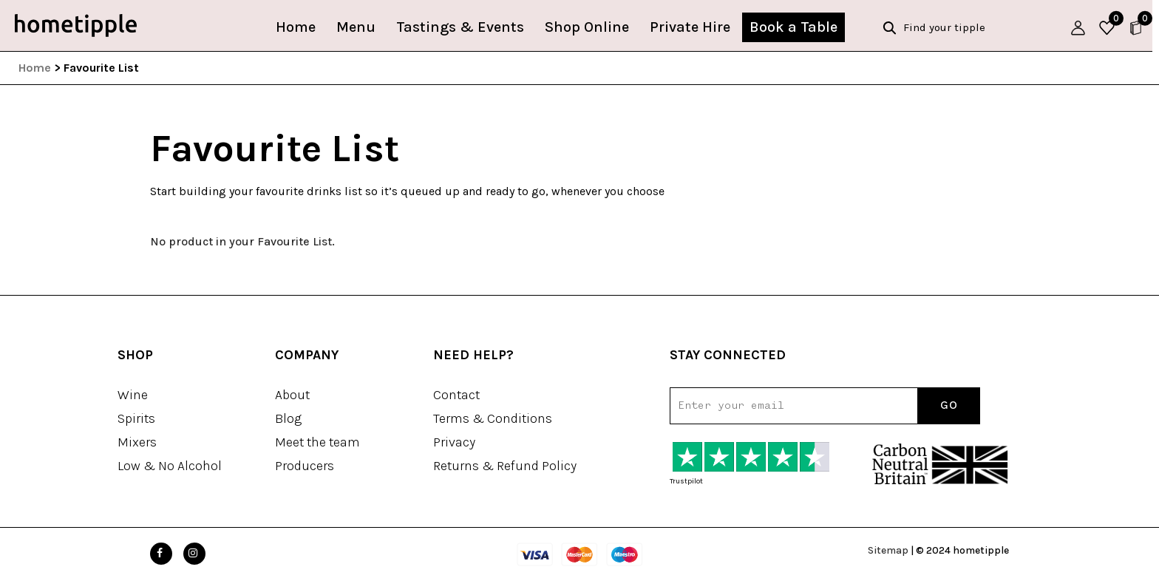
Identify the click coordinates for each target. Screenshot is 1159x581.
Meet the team (317, 442)
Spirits (136, 418)
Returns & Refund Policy (505, 465)
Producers (304, 465)
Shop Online (590, 26)
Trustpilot (686, 481)
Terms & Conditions (492, 418)
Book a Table (797, 26)
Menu (359, 26)
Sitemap (888, 550)
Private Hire (693, 26)
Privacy (454, 442)
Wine (133, 394)
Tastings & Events (464, 26)
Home (299, 26)
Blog (288, 418)
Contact (456, 394)
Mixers (137, 442)
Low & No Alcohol (170, 465)
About (292, 394)
